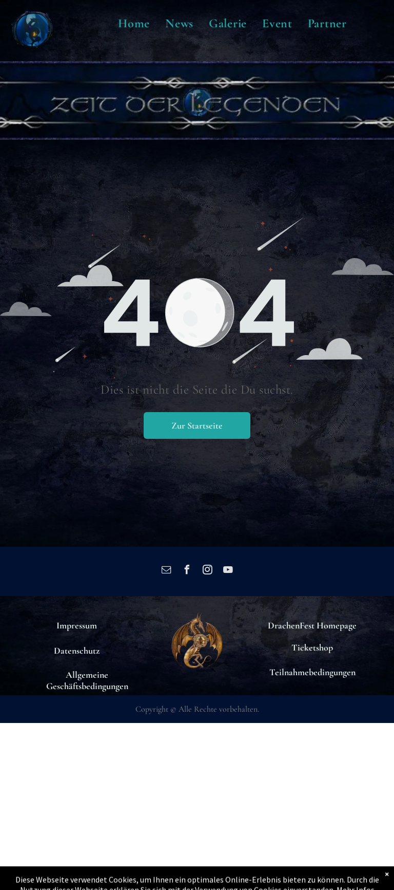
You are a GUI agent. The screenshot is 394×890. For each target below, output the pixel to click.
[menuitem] (133, 23)
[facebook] (187, 571)
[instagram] (207, 571)
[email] (166, 571)
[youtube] (228, 571)
